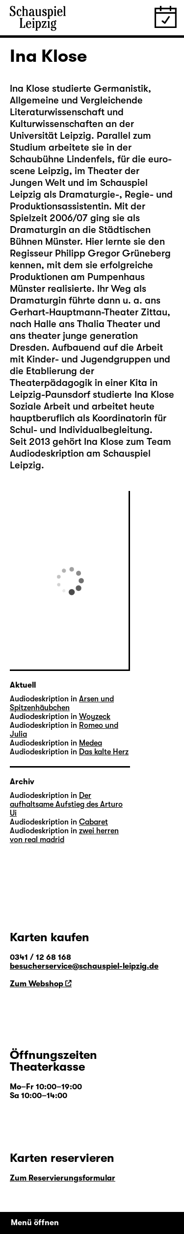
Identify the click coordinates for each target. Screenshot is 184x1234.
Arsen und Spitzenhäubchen (62, 703)
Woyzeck (94, 716)
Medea (90, 743)
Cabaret (93, 822)
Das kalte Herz (104, 751)
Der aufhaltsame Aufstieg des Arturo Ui (66, 804)
